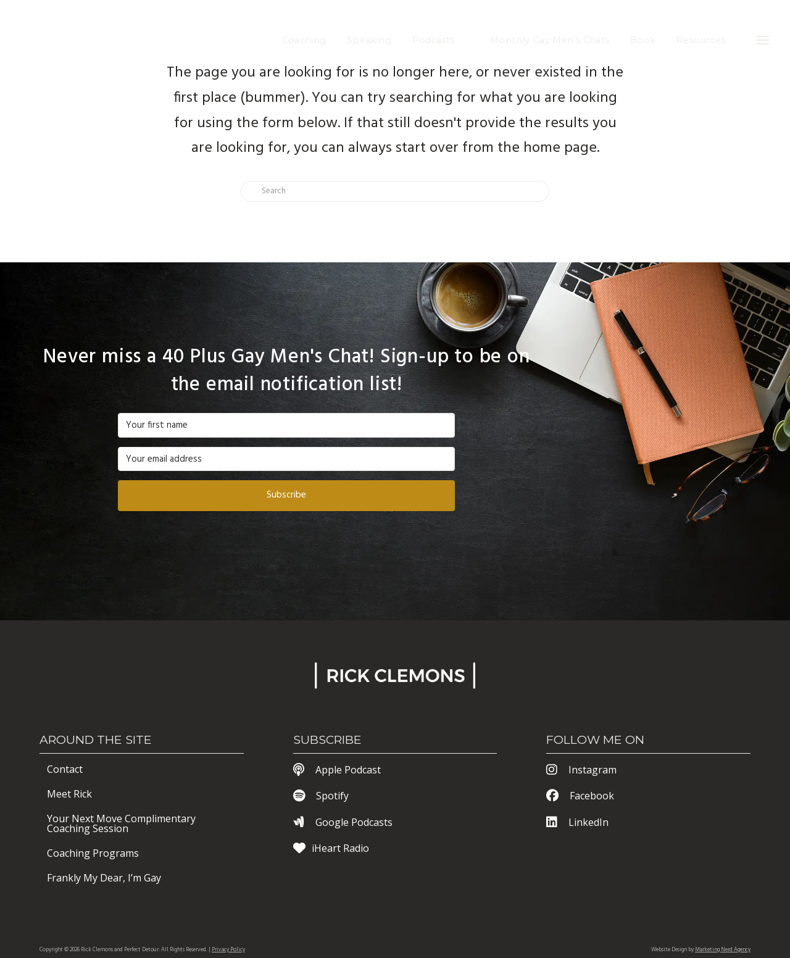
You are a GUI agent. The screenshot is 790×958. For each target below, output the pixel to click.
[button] (763, 40)
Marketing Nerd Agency (722, 950)
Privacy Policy (228, 950)
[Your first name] (286, 425)
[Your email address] (286, 459)
